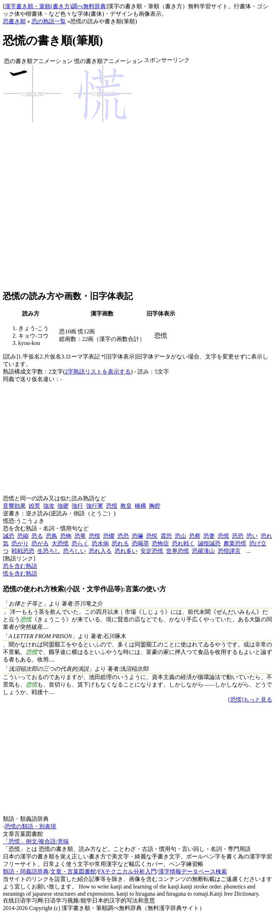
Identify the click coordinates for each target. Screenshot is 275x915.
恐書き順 (14, 21)
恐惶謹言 (229, 551)
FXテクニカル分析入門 (127, 871)
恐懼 (109, 536)
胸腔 (154, 506)
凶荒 (34, 506)
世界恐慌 (177, 551)
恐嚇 (137, 536)
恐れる (120, 543)
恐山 (180, 536)
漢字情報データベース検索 (192, 871)
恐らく (80, 543)
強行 (77, 506)
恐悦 (152, 536)
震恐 (166, 536)
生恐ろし (48, 551)
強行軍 (94, 506)
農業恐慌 (234, 543)
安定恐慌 (151, 551)
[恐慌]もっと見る (250, 700)
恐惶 (111, 506)
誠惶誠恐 (209, 543)
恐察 (195, 536)
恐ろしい (74, 551)
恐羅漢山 (203, 551)
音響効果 (14, 506)
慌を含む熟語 (20, 573)
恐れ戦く (183, 543)
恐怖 (66, 536)
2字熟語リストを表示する (98, 372)
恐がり (20, 543)
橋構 (140, 506)
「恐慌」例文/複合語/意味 (36, 841)
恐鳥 (51, 536)
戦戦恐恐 (22, 551)
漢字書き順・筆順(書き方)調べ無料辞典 (55, 6)
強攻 (48, 506)
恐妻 (209, 536)
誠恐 (8, 536)
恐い (252, 536)
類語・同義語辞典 (26, 871)
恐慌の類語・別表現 (30, 826)
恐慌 (223, 536)
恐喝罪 (140, 543)
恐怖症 (160, 543)
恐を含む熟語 (20, 566)
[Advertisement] (167, 177)
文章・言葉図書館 (73, 871)
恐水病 (100, 543)
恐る (37, 536)
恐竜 (80, 536)
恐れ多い (126, 551)
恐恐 (123, 536)
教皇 (126, 506)
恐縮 (23, 536)
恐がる (40, 543)
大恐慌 (60, 543)
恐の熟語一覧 (49, 21)
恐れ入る (100, 551)
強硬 (63, 506)
